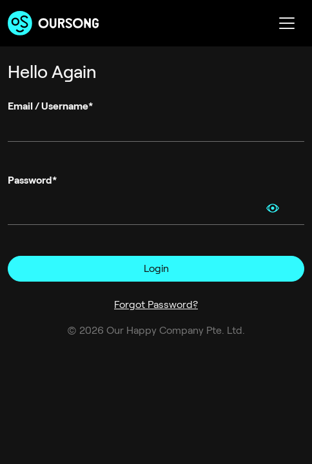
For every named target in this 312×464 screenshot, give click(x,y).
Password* (32, 180)
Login (156, 268)
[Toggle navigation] (286, 23)
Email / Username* (50, 106)
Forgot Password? (156, 304)
